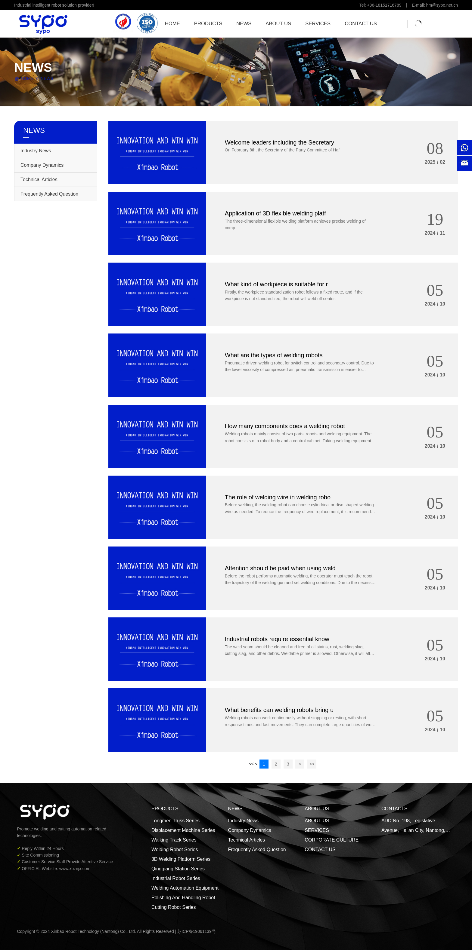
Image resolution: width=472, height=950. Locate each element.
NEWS (47, 78)
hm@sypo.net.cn (442, 5)
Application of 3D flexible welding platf (275, 213)
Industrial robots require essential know (277, 639)
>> (311, 764)
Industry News (35, 150)
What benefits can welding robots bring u (279, 710)
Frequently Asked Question (49, 193)
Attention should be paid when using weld (280, 568)
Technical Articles (38, 179)
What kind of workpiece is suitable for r (276, 284)
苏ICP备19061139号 (196, 931)
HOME (27, 78)
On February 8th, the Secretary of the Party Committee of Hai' (282, 150)
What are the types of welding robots (274, 355)
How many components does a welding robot (285, 426)
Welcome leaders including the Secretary (279, 142)
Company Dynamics (42, 165)
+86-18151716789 (384, 5)
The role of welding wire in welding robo (278, 497)
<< (251, 763)
